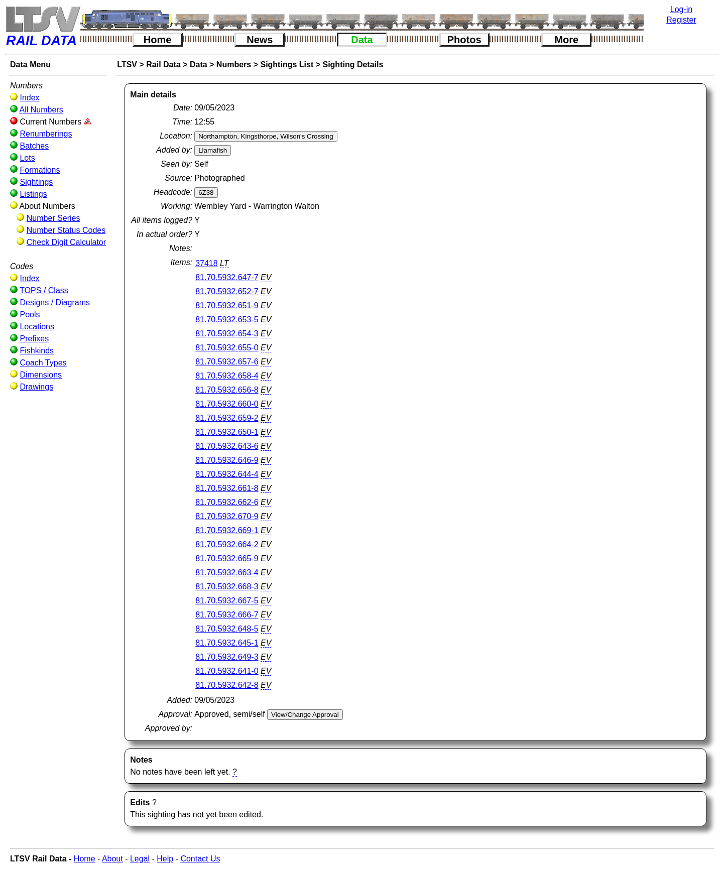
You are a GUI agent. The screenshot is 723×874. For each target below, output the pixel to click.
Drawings (36, 387)
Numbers (233, 64)
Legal (140, 858)
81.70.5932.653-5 (226, 319)
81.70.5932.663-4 (226, 572)
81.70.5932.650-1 (226, 432)
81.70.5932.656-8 (226, 390)
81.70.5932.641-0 (226, 671)
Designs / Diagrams (55, 302)
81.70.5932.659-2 (226, 418)
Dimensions (41, 374)
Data (362, 39)
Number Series (53, 218)
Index (29, 97)
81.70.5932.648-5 (226, 629)
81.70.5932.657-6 (226, 361)
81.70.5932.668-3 (226, 586)
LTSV (127, 64)
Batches (34, 146)
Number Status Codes (66, 230)
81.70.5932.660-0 (226, 404)
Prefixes (34, 338)
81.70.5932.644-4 (226, 474)
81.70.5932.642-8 (226, 685)
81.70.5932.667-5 (226, 600)
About (112, 858)
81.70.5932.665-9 (226, 558)
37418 (206, 263)
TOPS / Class (44, 290)
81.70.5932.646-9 (226, 460)
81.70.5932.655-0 (226, 347)
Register (681, 20)
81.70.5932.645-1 (226, 643)
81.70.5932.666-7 (226, 614)
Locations (37, 326)
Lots (27, 158)
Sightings (36, 182)
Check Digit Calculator (66, 242)
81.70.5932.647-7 (226, 277)
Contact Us (200, 858)
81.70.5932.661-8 (226, 488)
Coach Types (43, 362)
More (566, 39)
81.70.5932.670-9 (226, 516)
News (260, 39)
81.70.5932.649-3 (226, 657)
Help (165, 858)
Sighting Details (352, 64)
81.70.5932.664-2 (226, 544)
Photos (464, 39)
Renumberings (46, 134)
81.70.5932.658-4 (226, 375)
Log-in (681, 9)
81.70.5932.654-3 (226, 333)
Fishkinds (37, 350)
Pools (30, 314)
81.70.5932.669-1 (226, 530)
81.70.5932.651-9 (226, 305)
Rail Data (163, 64)
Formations (40, 170)
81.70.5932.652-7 (226, 291)
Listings (33, 194)
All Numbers (41, 109)
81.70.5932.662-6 (226, 502)
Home (158, 39)
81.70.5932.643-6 (226, 446)
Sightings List (286, 64)
